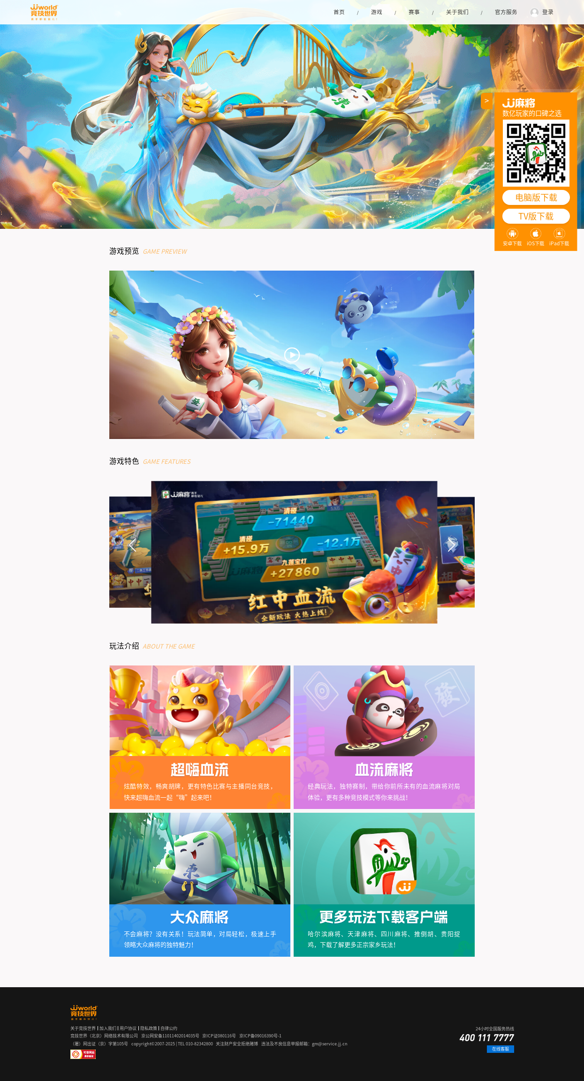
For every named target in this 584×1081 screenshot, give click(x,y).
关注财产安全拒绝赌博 (237, 1044)
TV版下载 (536, 216)
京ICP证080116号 (219, 1036)
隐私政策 (148, 1028)
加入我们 (107, 1028)
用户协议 (128, 1028)
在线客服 (500, 1049)
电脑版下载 (536, 197)
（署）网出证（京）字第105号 (99, 1044)
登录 (548, 12)
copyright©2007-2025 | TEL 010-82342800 (172, 1044)
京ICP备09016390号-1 (260, 1036)
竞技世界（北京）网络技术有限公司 (104, 1036)
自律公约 (168, 1028)
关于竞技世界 (83, 1028)
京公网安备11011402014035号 (170, 1036)
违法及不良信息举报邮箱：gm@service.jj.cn (304, 1044)
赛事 (414, 12)
